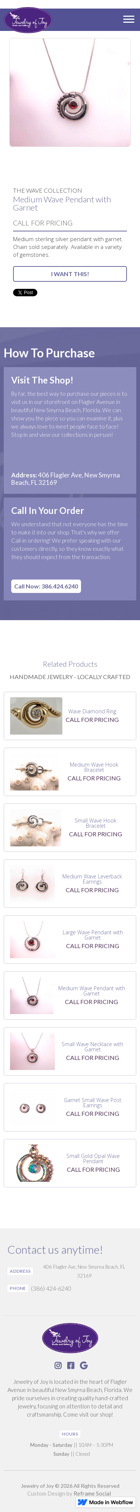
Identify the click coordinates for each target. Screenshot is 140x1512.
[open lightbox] (70, 92)
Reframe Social (92, 1493)
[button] (129, 20)
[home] (26, 21)
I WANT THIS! (70, 273)
